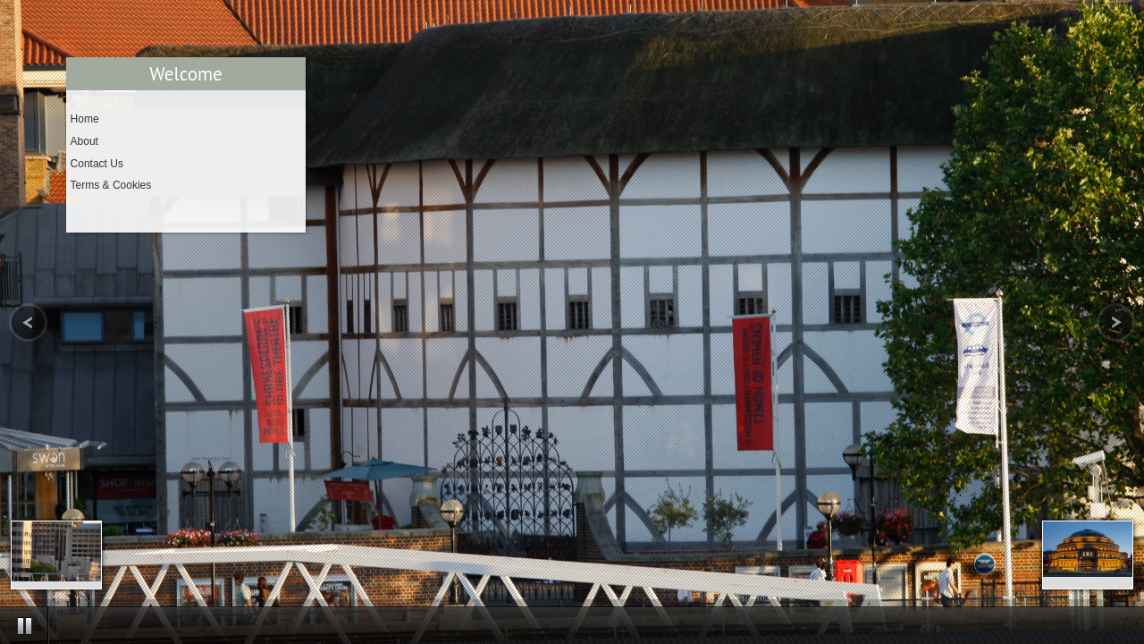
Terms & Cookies (111, 185)
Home (85, 119)
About (84, 141)
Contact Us (97, 163)
